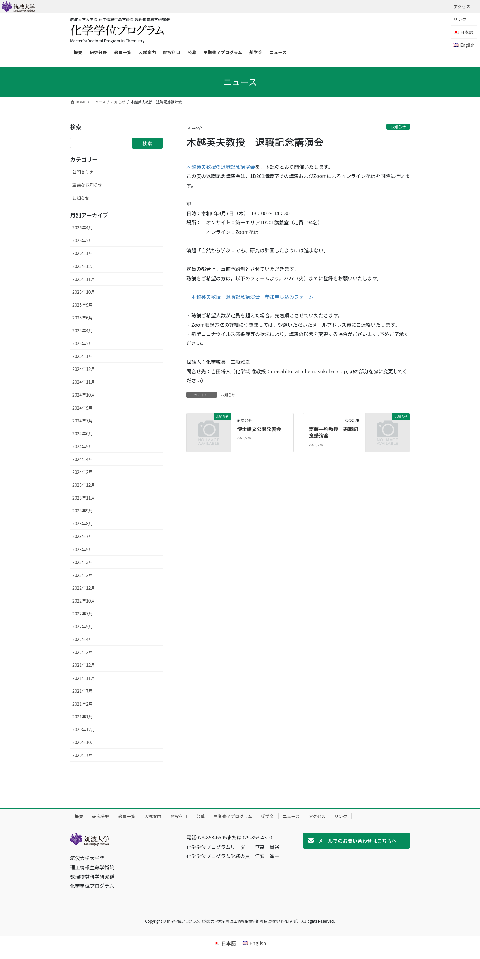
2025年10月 (83, 292)
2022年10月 (83, 601)
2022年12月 (83, 588)
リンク (459, 19)
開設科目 (178, 816)
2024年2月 (82, 472)
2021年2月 (82, 704)
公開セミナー (85, 172)
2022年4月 (82, 639)
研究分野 (100, 816)
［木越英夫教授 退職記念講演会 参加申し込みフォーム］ (252, 296)
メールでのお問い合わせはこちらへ (357, 840)
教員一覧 (126, 816)
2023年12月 (83, 485)
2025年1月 (82, 356)
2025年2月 (82, 343)
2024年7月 (82, 421)
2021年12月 (83, 665)
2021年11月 (83, 678)
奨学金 (267, 816)
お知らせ (398, 127)
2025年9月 (82, 305)
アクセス (461, 6)
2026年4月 (82, 227)
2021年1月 (82, 717)
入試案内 (152, 816)
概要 (79, 816)
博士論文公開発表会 (259, 429)
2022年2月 (82, 652)
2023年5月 (82, 549)
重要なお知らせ (87, 185)
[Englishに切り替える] (464, 45)
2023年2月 (82, 575)
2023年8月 (82, 523)
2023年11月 (83, 498)
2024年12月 (83, 369)
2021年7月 (82, 691)
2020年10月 (83, 742)
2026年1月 (82, 253)
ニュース (291, 816)
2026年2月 (82, 240)
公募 (200, 816)
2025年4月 (82, 330)
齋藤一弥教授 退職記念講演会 (333, 432)
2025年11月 (83, 279)
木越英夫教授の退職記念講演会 (220, 166)
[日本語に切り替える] (225, 943)
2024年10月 (83, 395)
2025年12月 (83, 266)
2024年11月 (83, 382)
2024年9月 (82, 408)
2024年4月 (82, 459)
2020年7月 (82, 755)
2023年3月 (82, 562)
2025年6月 (82, 318)
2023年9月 (82, 510)
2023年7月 (82, 536)
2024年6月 (82, 433)
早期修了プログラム (233, 816)
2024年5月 (82, 446)
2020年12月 (83, 729)
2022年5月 (82, 626)
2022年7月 (82, 613)
